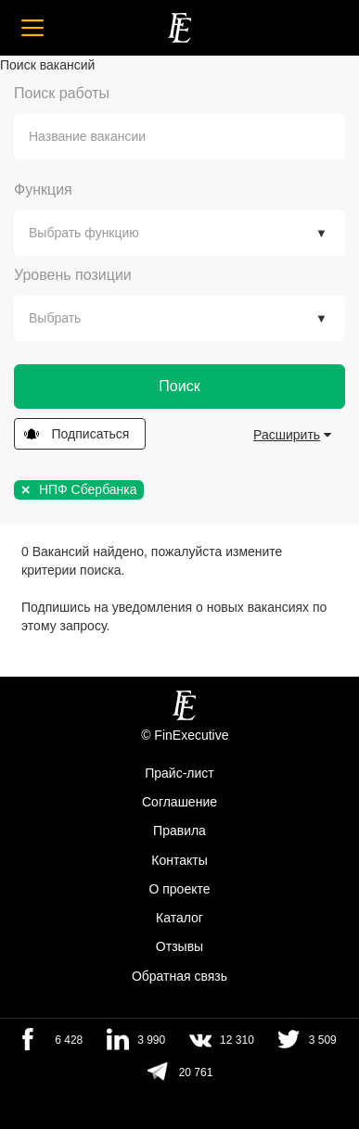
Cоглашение (179, 801)
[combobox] (179, 136)
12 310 (237, 1040)
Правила (179, 831)
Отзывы (179, 947)
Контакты (179, 860)
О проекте (179, 889)
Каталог (179, 917)
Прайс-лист (179, 773)
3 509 (323, 1040)
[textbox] (193, 136)
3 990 (151, 1040)
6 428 (69, 1040)
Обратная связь (179, 976)
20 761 (196, 1072)
